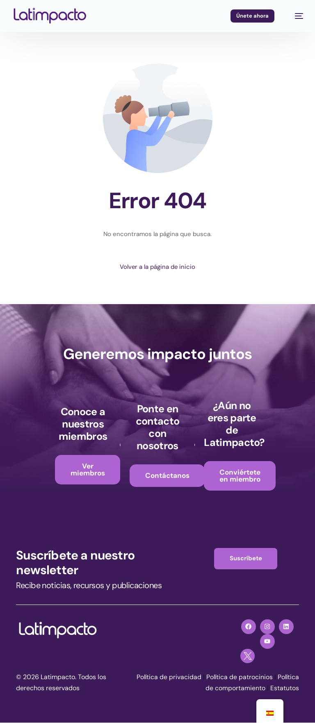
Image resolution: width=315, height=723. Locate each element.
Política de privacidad (191, 677)
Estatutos (284, 688)
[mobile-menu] (295, 16)
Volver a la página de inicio (157, 267)
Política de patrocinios (262, 677)
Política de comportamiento (223, 688)
